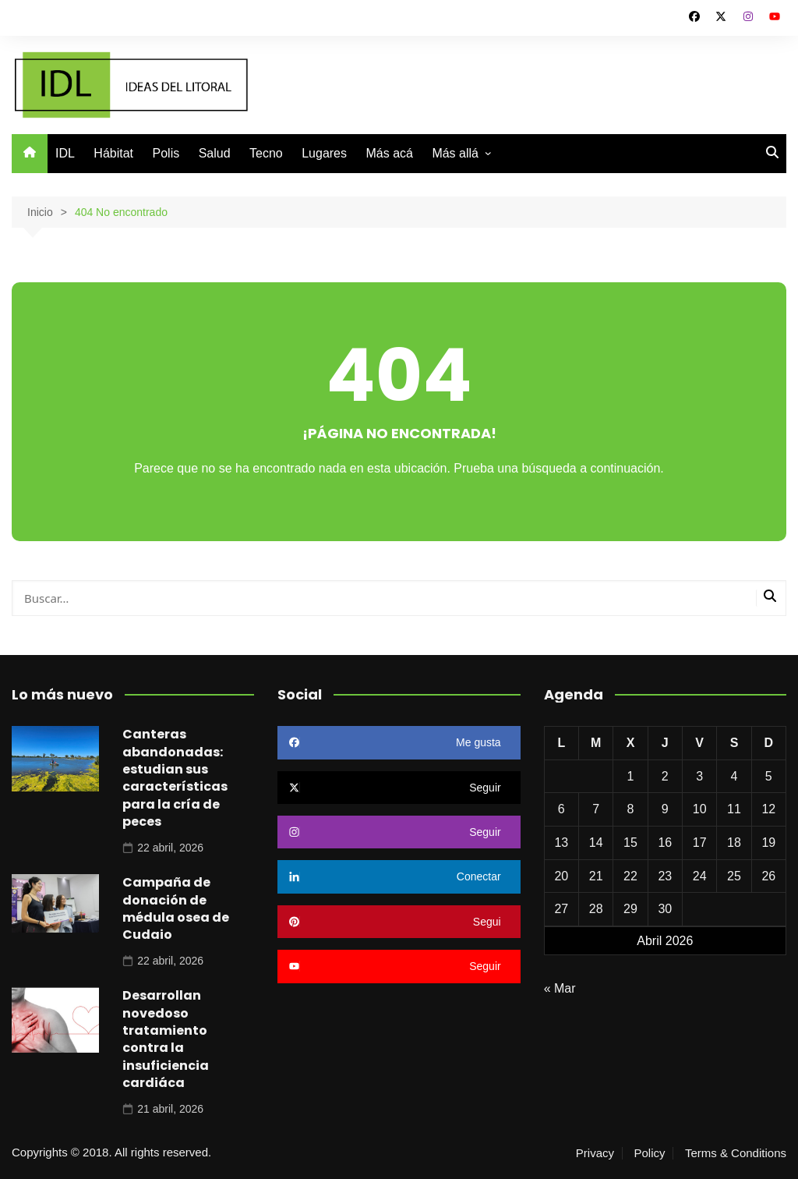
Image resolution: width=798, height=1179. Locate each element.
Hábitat (113, 153)
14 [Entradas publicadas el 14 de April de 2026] (596, 842)
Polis (166, 153)
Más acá (388, 153)
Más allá (455, 153)
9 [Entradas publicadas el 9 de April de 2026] (665, 809)
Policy (649, 1153)
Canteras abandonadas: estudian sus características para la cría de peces (175, 777)
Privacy (595, 1153)
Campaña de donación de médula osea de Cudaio (175, 908)
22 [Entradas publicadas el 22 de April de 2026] (630, 876)
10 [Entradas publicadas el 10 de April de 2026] (700, 809)
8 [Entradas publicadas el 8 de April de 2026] (630, 809)
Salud (215, 153)
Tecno (266, 153)
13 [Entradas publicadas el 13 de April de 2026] (561, 842)
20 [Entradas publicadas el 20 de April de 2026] (561, 876)
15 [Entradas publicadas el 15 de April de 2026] (630, 842)
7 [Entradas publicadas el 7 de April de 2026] (595, 809)
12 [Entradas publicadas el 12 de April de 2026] (768, 809)
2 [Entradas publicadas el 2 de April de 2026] (665, 776)
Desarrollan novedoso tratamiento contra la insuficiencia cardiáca (165, 1039)
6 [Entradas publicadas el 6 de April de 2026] (561, 809)
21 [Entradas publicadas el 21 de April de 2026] (596, 876)
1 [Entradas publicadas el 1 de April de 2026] (630, 776)
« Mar (560, 988)
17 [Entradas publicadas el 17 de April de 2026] (700, 842)
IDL (65, 153)
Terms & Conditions (735, 1153)
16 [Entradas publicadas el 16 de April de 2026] (665, 842)
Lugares (324, 153)
